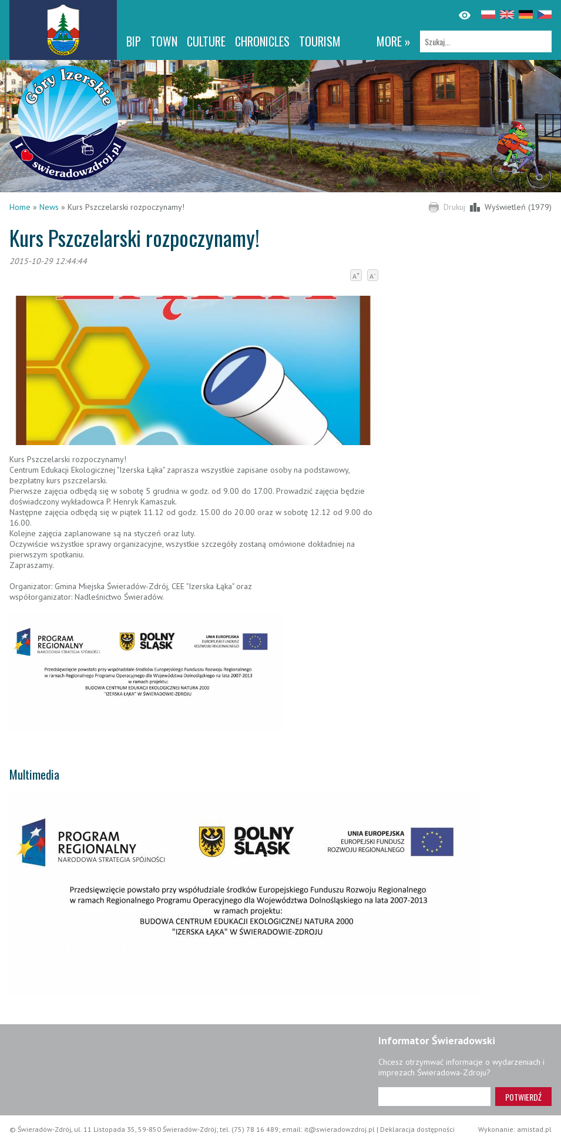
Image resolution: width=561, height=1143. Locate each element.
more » (394, 41)
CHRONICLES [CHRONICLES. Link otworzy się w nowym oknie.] (262, 41)
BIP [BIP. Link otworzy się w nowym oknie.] (133, 41)
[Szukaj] (486, 41)
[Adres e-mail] (434, 1096)
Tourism (320, 41)
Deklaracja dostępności (417, 1129)
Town (163, 41)
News (49, 207)
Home (20, 207)
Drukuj (454, 207)
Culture (206, 41)
